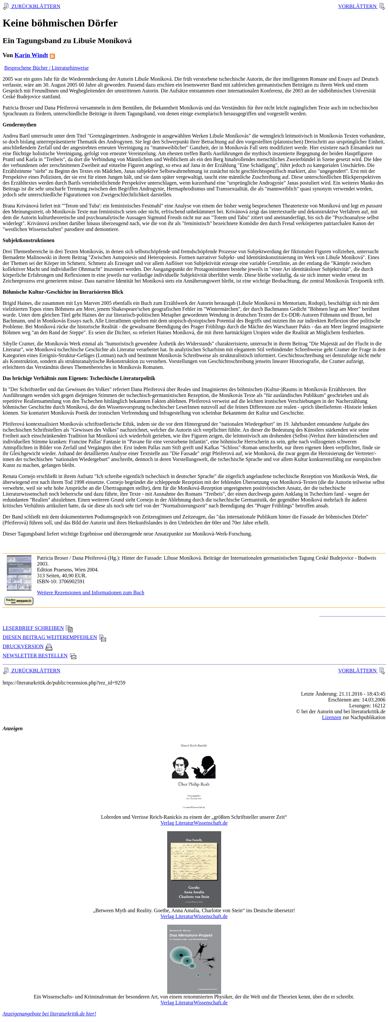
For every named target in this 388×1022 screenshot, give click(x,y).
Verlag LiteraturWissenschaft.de (194, 823)
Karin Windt (31, 55)
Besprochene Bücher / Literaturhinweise (46, 68)
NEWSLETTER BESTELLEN (40, 655)
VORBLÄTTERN (358, 6)
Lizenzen (331, 717)
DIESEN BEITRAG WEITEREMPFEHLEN (54, 637)
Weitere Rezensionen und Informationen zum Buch (90, 592)
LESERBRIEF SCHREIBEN (38, 628)
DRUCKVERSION (28, 646)
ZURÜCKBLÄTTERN (35, 6)
